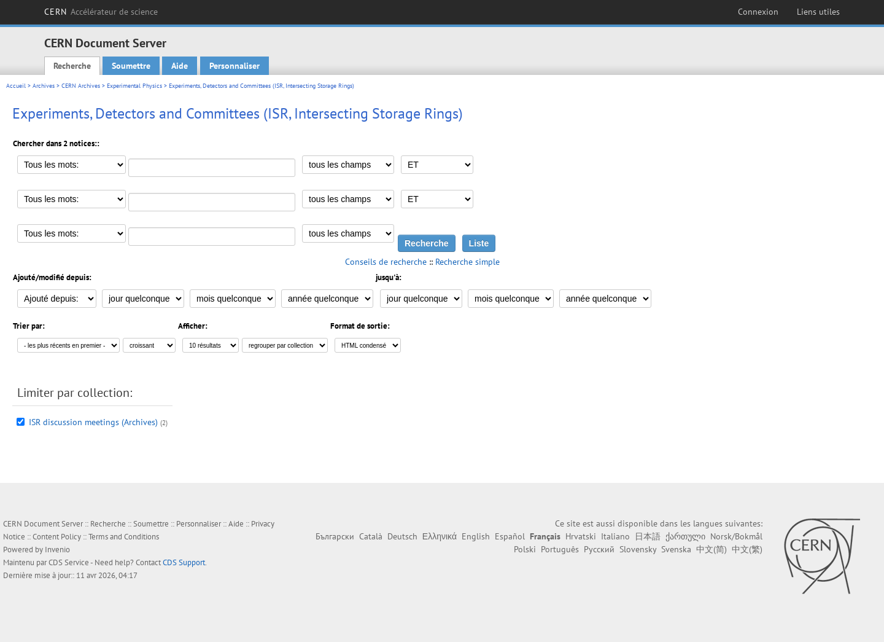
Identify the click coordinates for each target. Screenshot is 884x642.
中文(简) (711, 549)
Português (560, 549)
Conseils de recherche (386, 261)
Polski (525, 549)
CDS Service (68, 562)
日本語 (648, 536)
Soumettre (131, 65)
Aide (179, 65)
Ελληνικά (439, 536)
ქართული (685, 536)
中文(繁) (747, 549)
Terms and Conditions (123, 536)
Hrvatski (580, 536)
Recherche (72, 65)
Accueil (16, 86)
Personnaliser (234, 65)
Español (510, 536)
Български (335, 536)
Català (370, 536)
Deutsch (402, 536)
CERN (101, 11)
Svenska (676, 549)
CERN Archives (80, 86)
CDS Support (184, 562)
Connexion (758, 11)
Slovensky (637, 549)
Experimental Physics (134, 86)
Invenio (57, 549)
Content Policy (57, 536)
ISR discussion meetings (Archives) (93, 422)
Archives (44, 86)
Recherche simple (467, 261)
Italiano (615, 536)
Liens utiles (818, 11)
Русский (599, 549)
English (476, 536)
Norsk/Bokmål (736, 536)
